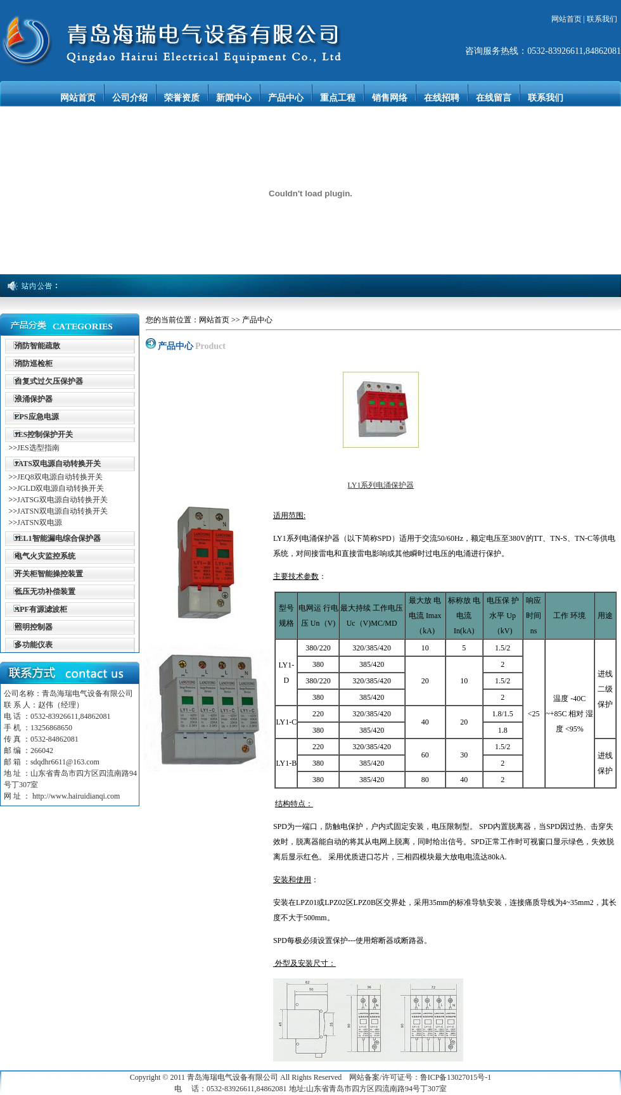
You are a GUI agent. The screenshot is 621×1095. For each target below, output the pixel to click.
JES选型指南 (38, 447)
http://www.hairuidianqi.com (76, 796)
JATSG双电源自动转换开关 (62, 499)
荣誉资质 (182, 98)
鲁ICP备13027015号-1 (456, 1077)
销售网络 (389, 98)
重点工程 (337, 98)
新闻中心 (234, 98)
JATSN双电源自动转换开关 (62, 511)
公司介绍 (130, 98)
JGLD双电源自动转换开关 (60, 488)
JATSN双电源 (39, 522)
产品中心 (286, 98)
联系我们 (602, 19)
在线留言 (493, 98)
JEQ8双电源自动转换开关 (60, 476)
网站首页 (566, 19)
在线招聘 (441, 98)
